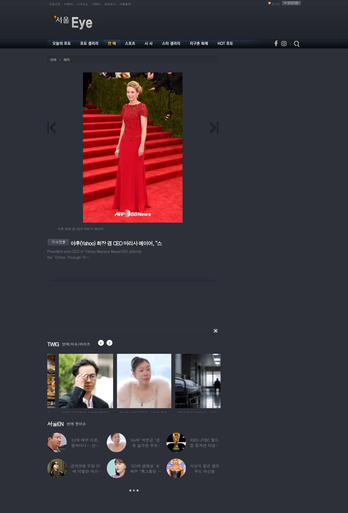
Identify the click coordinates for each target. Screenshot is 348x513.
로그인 (275, 4)
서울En (96, 4)
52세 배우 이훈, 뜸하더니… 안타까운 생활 (85, 445)
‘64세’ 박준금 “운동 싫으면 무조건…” (145, 445)
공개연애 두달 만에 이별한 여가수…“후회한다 (85, 471)
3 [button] (138, 490)
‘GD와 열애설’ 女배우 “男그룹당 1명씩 (145, 471)
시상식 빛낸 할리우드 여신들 (204, 468)
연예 (53, 59)
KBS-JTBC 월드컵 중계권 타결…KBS (204, 445)
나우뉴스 (82, 4)
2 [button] (134, 490)
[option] (69, 380)
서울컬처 (125, 4)
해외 (66, 59)
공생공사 (110, 4)
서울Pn (68, 4)
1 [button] (130, 490)
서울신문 (54, 4)
